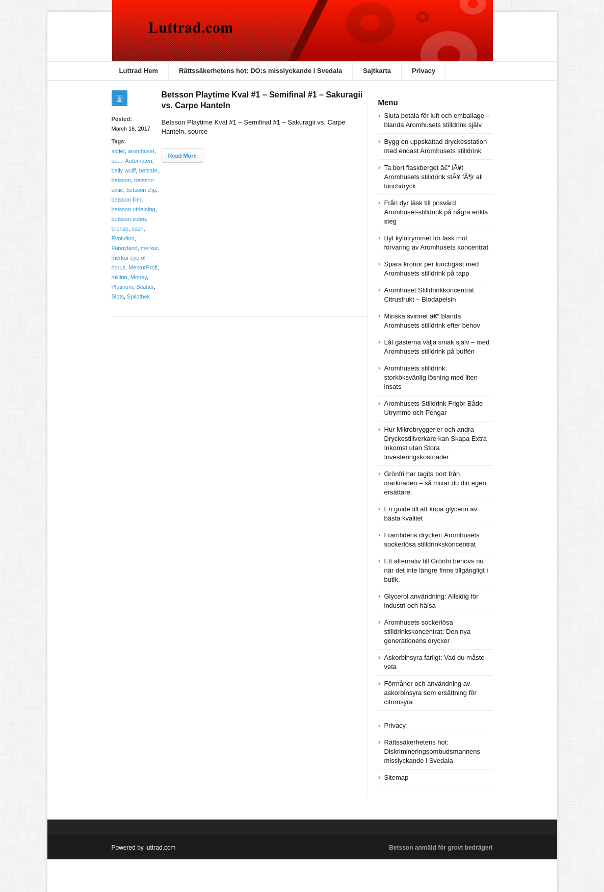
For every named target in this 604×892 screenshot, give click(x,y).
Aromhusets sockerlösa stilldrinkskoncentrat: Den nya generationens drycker (427, 631)
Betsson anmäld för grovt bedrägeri (440, 847)
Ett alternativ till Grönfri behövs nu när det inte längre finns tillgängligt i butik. (436, 570)
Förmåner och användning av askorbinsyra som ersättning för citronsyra (430, 693)
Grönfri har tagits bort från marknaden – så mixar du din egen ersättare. (435, 483)
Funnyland (125, 248)
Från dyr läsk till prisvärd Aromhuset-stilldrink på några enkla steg (436, 212)
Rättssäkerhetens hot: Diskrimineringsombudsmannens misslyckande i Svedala (432, 751)
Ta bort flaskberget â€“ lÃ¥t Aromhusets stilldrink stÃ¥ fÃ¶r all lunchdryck (433, 177)
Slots (118, 296)
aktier (118, 151)
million (119, 277)
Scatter (144, 287)
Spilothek (138, 296)
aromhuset (141, 151)
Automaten (138, 161)
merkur (149, 248)
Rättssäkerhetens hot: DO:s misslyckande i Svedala (260, 71)
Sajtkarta (377, 71)
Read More (182, 156)
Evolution (123, 238)
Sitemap (396, 777)
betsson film (127, 199)
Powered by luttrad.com (144, 847)
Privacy (423, 71)
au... (117, 161)
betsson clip (141, 190)
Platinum (123, 287)
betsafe (148, 170)
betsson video (129, 219)
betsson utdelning (133, 209)
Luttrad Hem (139, 71)
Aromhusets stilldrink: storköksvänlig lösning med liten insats (431, 377)
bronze (120, 229)
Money (138, 277)
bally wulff (124, 170)
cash (137, 229)
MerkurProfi (142, 267)
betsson (122, 180)
